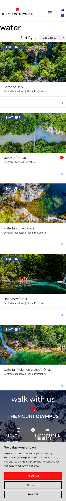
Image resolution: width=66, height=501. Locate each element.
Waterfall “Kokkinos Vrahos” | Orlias (27, 369)
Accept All (33, 475)
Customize (33, 485)
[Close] (62, 445)
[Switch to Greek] (62, 15)
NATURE (13, 47)
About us (11, 441)
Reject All (33, 494)
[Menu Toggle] (50, 13)
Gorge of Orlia (13, 87)
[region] (33, 471)
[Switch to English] (62, 9)
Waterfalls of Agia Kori (19, 228)
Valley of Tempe (15, 158)
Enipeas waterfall (15, 299)
